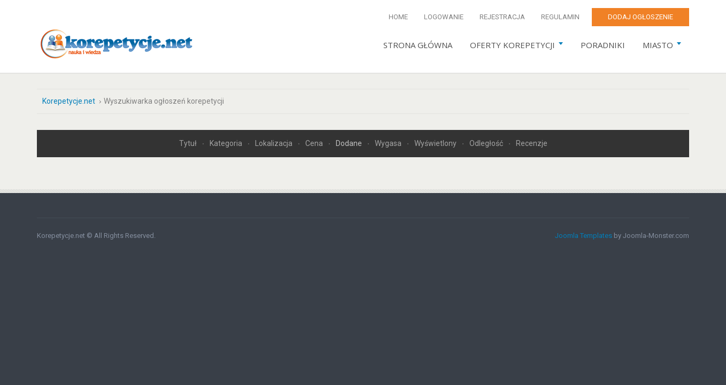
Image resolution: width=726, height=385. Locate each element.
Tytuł (188, 143)
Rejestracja (502, 17)
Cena (315, 143)
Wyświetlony (436, 143)
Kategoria (227, 143)
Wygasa (389, 143)
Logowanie (444, 17)
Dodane (350, 143)
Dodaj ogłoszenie (640, 17)
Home (398, 17)
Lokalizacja (274, 143)
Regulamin (560, 17)
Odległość (487, 143)
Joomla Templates (583, 236)
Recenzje (531, 143)
